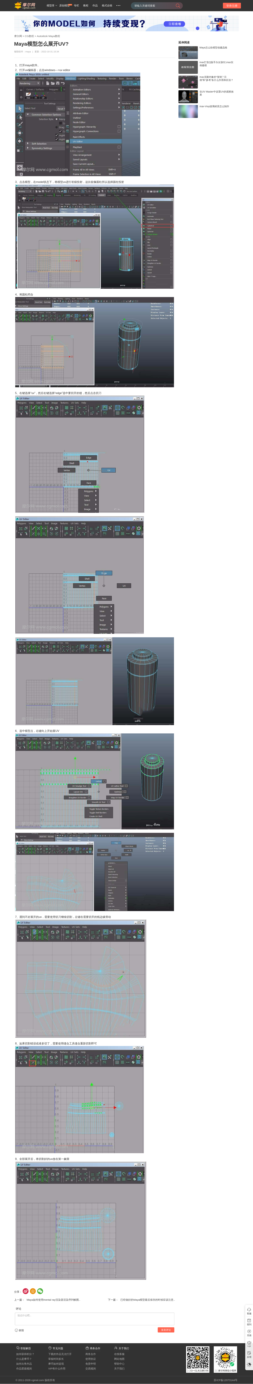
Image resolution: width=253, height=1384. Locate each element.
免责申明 (90, 1363)
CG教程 (29, 36)
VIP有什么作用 (56, 1368)
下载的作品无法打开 (60, 1354)
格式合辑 (107, 5)
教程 (85, 5)
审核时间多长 (56, 1358)
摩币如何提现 (56, 1363)
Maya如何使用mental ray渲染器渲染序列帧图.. (52, 1299)
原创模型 (64, 5)
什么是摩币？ (24, 1358)
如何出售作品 (24, 1363)
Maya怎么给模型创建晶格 (213, 47)
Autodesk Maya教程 (48, 36)
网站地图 (119, 1358)
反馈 (249, 1357)
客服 (249, 1313)
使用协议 (90, 1358)
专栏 (76, 5)
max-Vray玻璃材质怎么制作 (214, 106)
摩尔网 (18, 36)
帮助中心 (119, 1363)
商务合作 (90, 1354)
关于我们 (119, 1368)
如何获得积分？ (25, 1354)
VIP (249, 1346)
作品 (95, 5)
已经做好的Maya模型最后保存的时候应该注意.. (147, 1299)
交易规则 (90, 1368)
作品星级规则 (24, 1368)
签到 (249, 1324)
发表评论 (166, 1330)
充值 (249, 1335)
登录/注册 (231, 5)
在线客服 (119, 1354)
